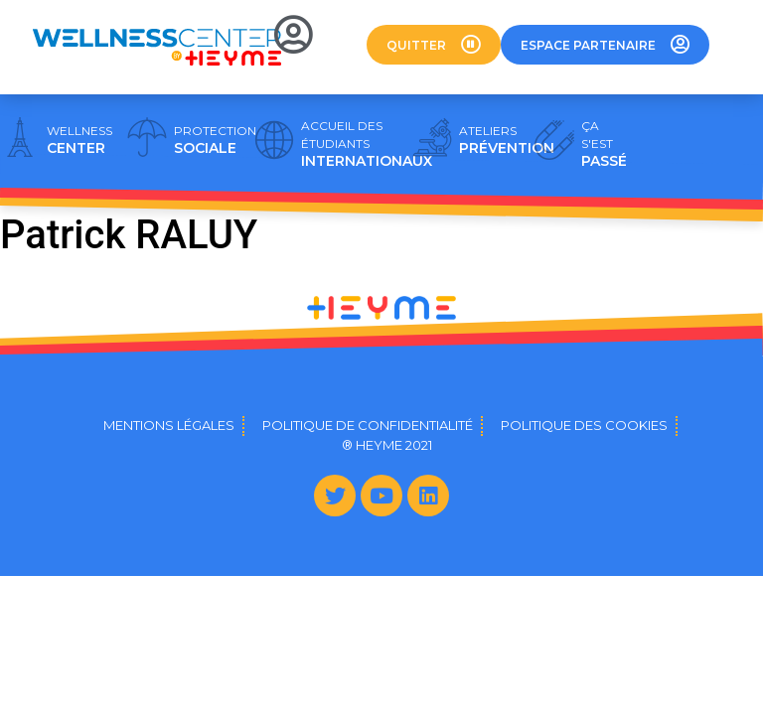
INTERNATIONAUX (366, 144)
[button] (434, 45)
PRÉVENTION (506, 140)
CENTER (79, 140)
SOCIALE (215, 140)
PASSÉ (604, 144)
